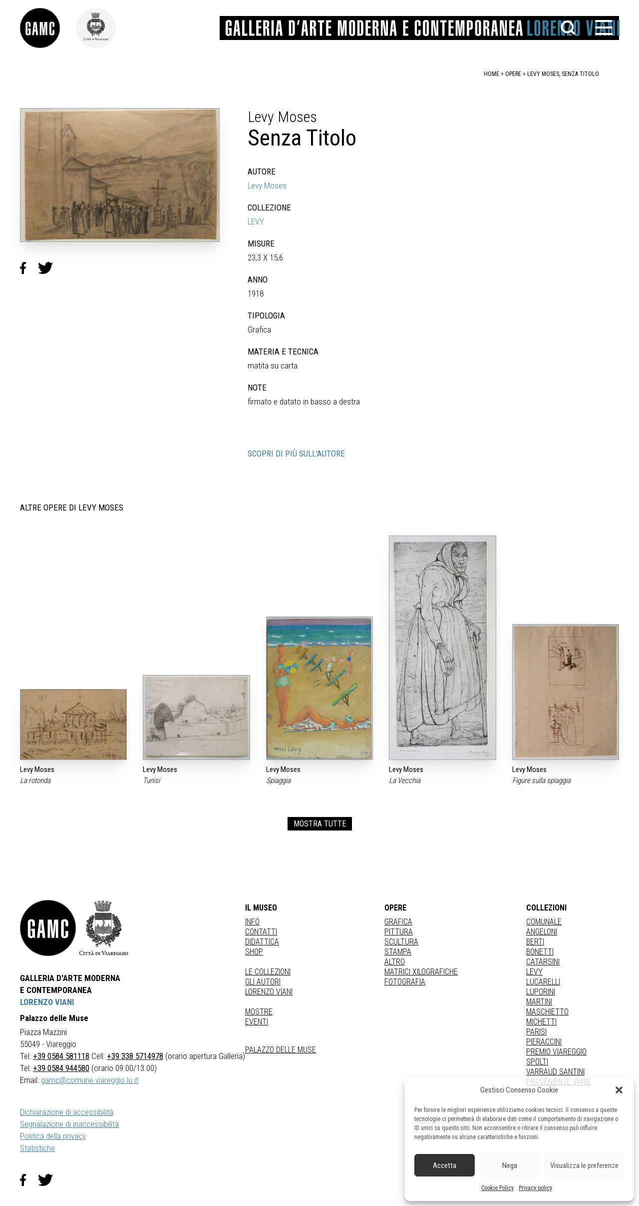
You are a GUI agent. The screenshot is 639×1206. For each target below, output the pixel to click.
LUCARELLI (543, 981)
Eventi (256, 1021)
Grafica (398, 921)
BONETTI (540, 951)
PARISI (536, 1031)
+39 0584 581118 (61, 1056)
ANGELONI (541, 931)
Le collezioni (268, 971)
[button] (619, 1090)
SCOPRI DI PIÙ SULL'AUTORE (296, 453)
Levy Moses (267, 185)
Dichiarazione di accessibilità (66, 1112)
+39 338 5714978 (135, 1056)
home (491, 74)
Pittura (398, 931)
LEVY (256, 221)
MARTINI (539, 1001)
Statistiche (37, 1148)
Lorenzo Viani (269, 991)
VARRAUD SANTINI (555, 1071)
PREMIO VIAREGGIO (556, 1051)
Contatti (261, 931)
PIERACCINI (544, 1041)
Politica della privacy (53, 1136)
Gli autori (263, 981)
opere (513, 74)
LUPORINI (540, 991)
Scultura (401, 941)
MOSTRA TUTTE (320, 823)
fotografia (404, 981)
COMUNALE (544, 921)
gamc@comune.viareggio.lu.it (89, 1080)
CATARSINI (543, 961)
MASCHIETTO (547, 1011)
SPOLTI (537, 1061)
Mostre (259, 1011)
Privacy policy (535, 1188)
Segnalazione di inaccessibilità (69, 1124)
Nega (509, 1165)
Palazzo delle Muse (280, 1049)
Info (252, 921)
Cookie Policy (497, 1188)
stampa (397, 951)
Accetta (444, 1165)
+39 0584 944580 (61, 1068)
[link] (48, 28)
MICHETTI (541, 1021)
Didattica (262, 941)
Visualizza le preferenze (584, 1165)
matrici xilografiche (421, 971)
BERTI (535, 941)
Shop (254, 951)
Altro (394, 961)
